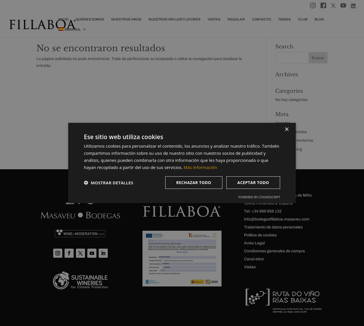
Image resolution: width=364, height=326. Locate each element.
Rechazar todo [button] (193, 182)
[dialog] (182, 163)
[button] (108, 182)
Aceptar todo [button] (253, 182)
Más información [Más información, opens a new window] (200, 167)
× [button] (286, 129)
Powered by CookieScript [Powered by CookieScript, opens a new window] (259, 197)
